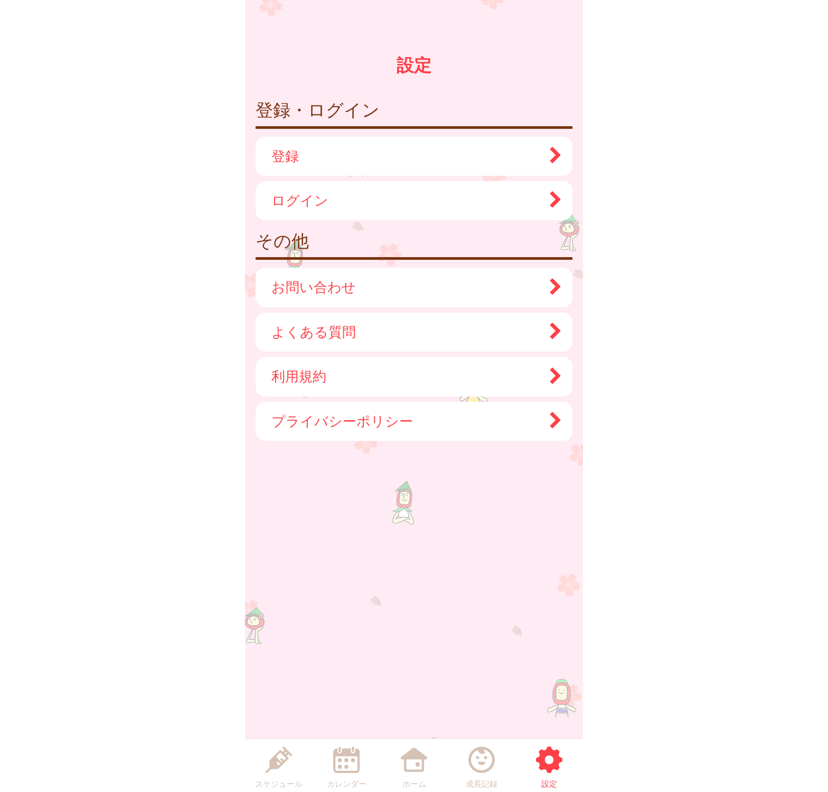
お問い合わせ (411, 287)
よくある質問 (411, 332)
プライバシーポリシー (411, 421)
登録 (411, 156)
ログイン (411, 200)
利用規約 (411, 376)
